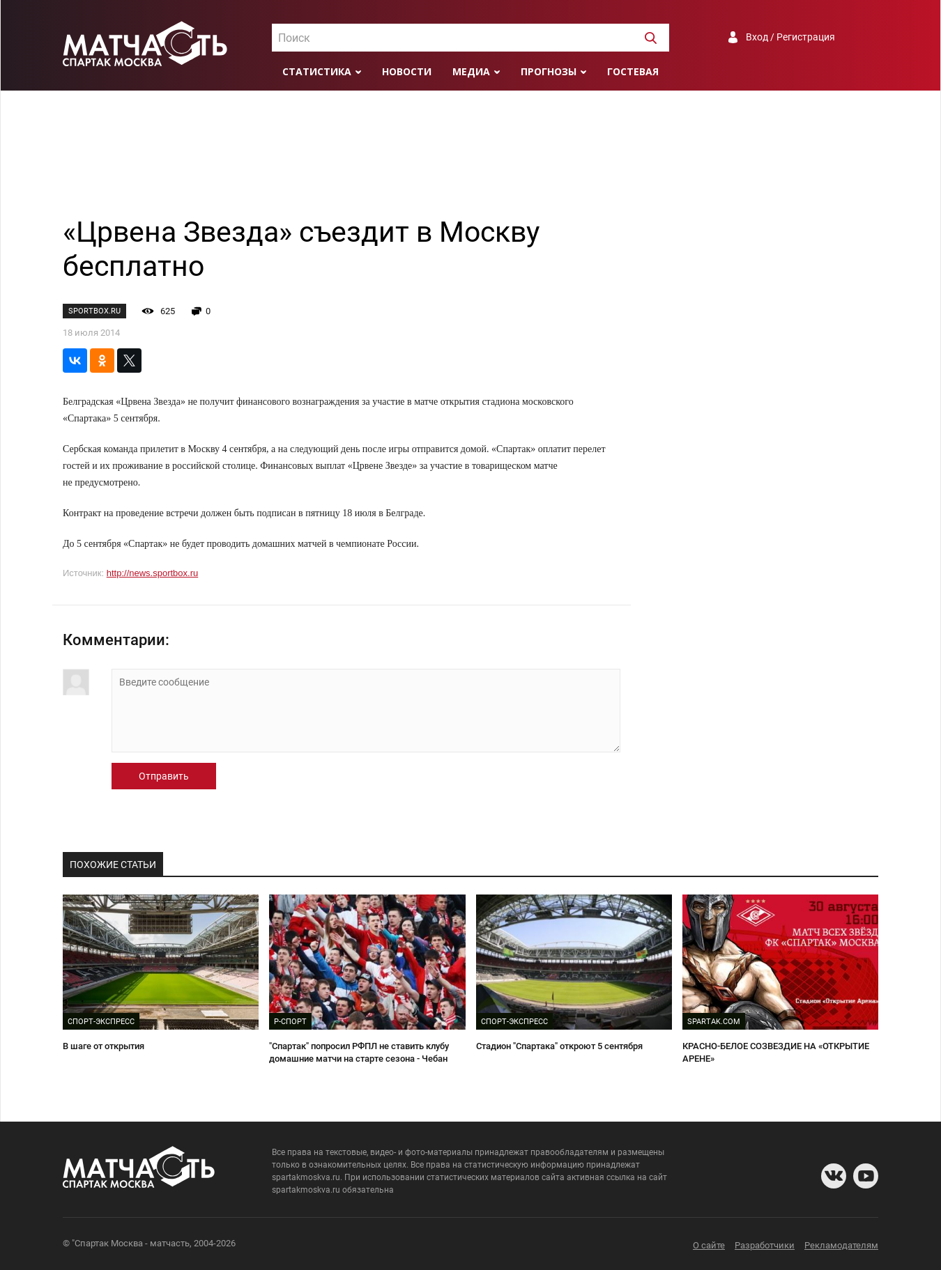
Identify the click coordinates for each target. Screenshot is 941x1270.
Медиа (471, 71)
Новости (406, 71)
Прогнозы (548, 71)
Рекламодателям (841, 1245)
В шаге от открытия (103, 1046)
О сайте (709, 1245)
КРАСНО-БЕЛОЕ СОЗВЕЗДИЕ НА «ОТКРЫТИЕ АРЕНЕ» (775, 1052)
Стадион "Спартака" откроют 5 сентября (559, 1046)
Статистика (316, 71)
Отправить (164, 776)
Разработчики (765, 1245)
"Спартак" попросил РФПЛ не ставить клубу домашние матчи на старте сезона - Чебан (359, 1052)
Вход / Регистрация (790, 36)
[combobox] (470, 38)
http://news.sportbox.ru (153, 573)
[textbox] (470, 38)
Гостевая (633, 71)
